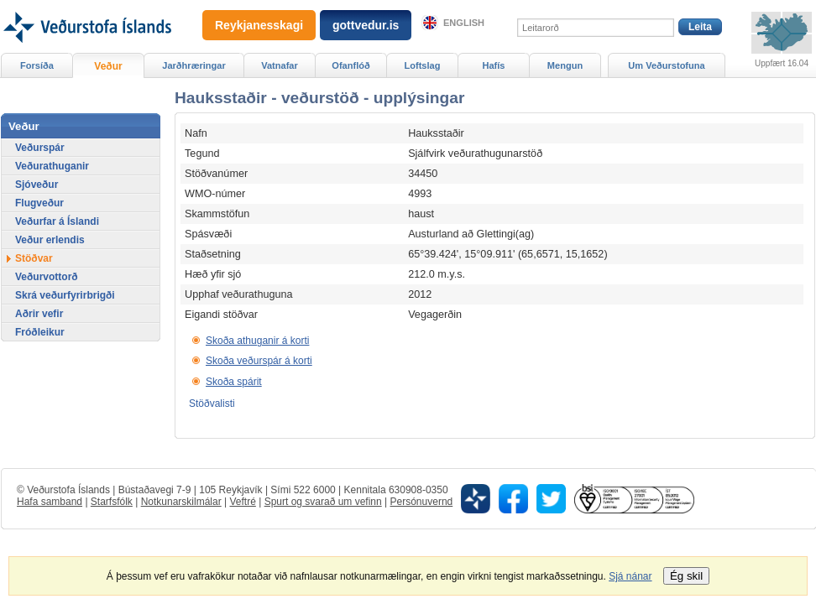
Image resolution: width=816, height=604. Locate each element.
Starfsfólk (112, 502)
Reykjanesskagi (259, 25)
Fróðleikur (40, 332)
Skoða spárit (234, 382)
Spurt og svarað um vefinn (323, 502)
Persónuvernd (421, 502)
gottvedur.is (365, 25)
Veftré (242, 502)
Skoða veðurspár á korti (259, 361)
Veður (108, 66)
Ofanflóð (350, 65)
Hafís (494, 65)
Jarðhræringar (193, 65)
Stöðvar (34, 258)
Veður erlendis (50, 240)
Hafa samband (49, 502)
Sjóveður (36, 184)
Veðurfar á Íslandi (57, 221)
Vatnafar (279, 65)
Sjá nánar (630, 576)
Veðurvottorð (46, 277)
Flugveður (39, 203)
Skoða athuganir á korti (257, 340)
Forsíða (37, 65)
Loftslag (423, 65)
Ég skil (686, 576)
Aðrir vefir (39, 314)
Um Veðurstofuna (666, 65)
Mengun (565, 65)
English (463, 23)
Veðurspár (40, 148)
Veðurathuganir (52, 166)
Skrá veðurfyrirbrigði (65, 295)
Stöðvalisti (212, 403)
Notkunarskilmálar (181, 502)
